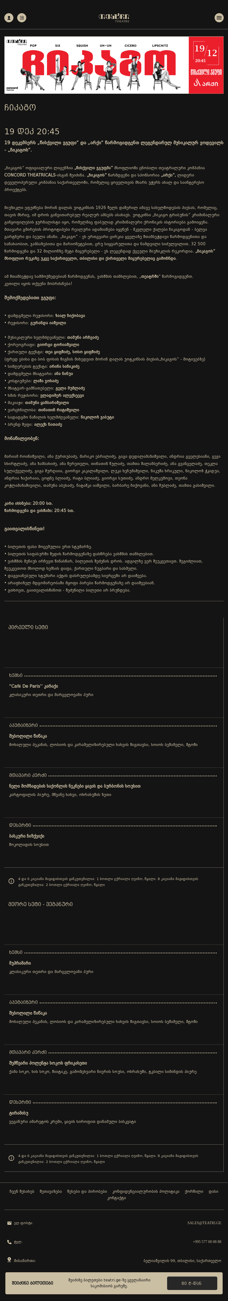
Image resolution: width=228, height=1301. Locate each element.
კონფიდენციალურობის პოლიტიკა (145, 1192)
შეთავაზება (51, 1192)
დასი (213, 1192)
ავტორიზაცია (22, 18)
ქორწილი (194, 1192)
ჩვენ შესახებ (22, 1192)
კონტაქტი (116, 1198)
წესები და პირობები (87, 1192)
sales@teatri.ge (204, 1223)
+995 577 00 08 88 (207, 1242)
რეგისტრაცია (9, 18)
